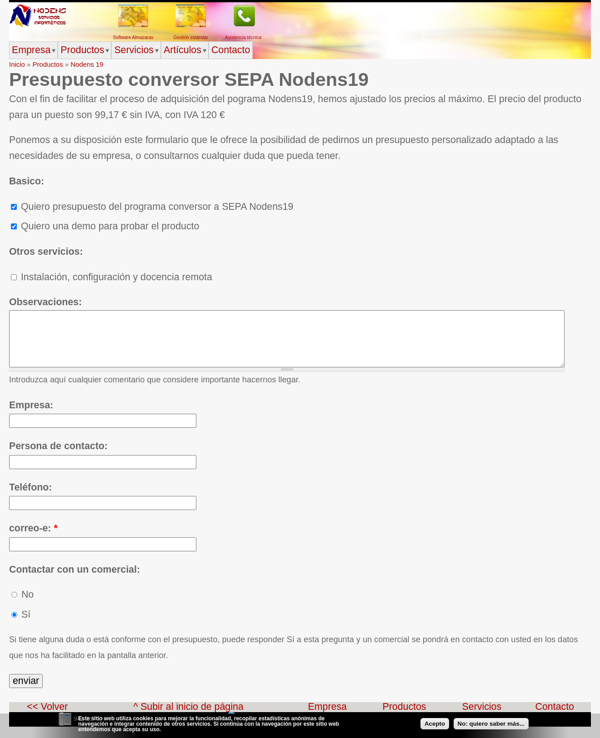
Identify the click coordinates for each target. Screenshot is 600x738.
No (22, 605)
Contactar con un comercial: (74, 580)
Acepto (435, 726)
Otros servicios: (46, 251)
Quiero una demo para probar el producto (105, 226)
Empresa (31, 50)
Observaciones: (45, 302)
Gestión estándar (190, 37)
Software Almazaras (133, 37)
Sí (20, 625)
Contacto (230, 50)
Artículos (182, 50)
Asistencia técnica (243, 37)
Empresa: (31, 416)
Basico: (26, 181)
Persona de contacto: (58, 457)
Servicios (134, 50)
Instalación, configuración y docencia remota (111, 277)
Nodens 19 (86, 64)
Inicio (17, 64)
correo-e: (33, 539)
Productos (82, 50)
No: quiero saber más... (491, 726)
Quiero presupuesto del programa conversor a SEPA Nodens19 (152, 206)
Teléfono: (30, 498)
